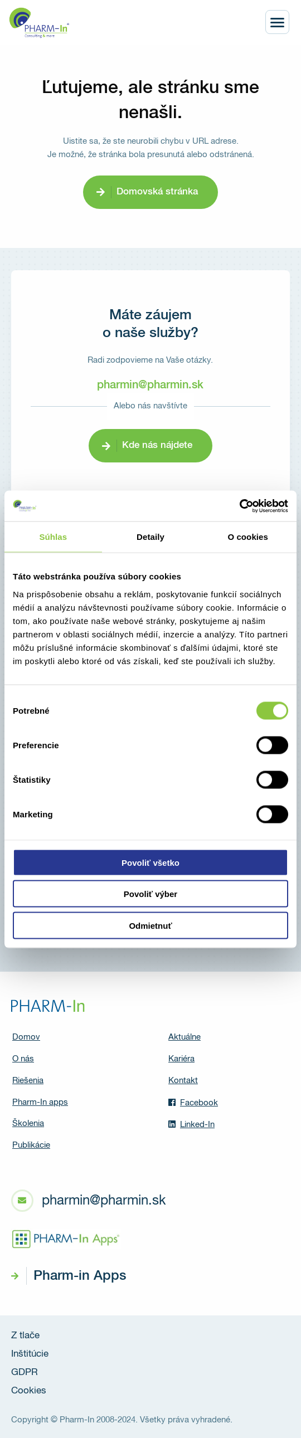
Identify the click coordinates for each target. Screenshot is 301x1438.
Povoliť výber (150, 894)
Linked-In (191, 1124)
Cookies (28, 1391)
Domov (26, 1037)
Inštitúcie (29, 1354)
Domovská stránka (157, 192)
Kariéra (181, 1059)
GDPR (24, 1372)
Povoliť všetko (150, 862)
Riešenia (27, 1080)
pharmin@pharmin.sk (150, 385)
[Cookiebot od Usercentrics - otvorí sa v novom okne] (239, 506)
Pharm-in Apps (79, 1276)
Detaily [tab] (150, 537)
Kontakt (183, 1080)
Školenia (28, 1123)
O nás (23, 1059)
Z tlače (25, 1335)
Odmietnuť (150, 925)
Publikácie (31, 1145)
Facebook (193, 1102)
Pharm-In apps (40, 1102)
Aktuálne (184, 1037)
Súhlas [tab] (53, 537)
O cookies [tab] (247, 537)
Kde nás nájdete (157, 445)
